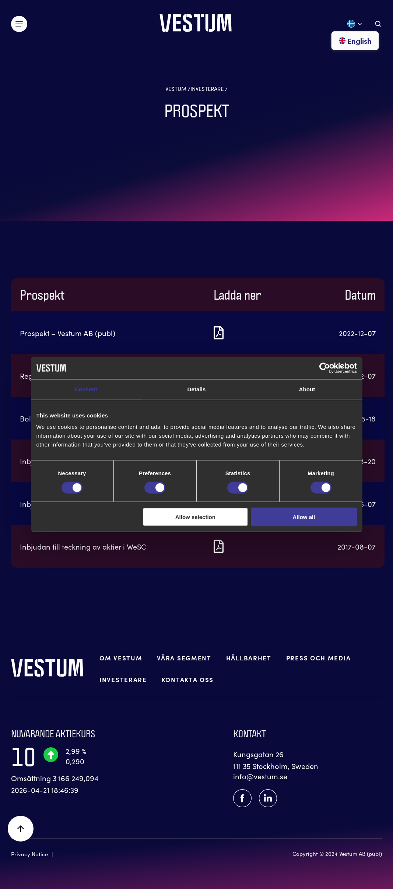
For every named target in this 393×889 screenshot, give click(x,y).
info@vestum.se (260, 776)
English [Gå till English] (355, 40)
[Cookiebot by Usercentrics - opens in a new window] (324, 367)
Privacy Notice (29, 854)
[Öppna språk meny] (355, 23)
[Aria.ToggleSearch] (378, 24)
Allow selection (195, 517)
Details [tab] (196, 389)
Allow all (304, 517)
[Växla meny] (19, 24)
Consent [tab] (86, 389)
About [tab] (307, 389)
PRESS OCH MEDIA (318, 658)
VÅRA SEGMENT (184, 658)
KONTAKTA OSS (188, 679)
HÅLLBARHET (248, 658)
